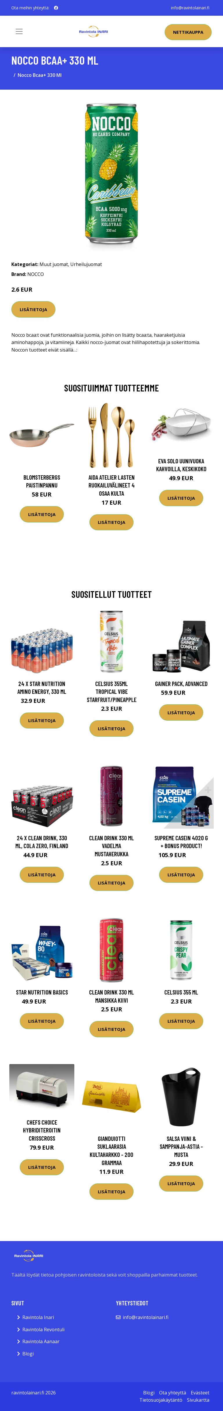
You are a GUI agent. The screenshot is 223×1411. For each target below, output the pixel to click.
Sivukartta (198, 1400)
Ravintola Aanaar (41, 1341)
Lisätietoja (33, 309)
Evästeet (200, 1392)
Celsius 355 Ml (181, 992)
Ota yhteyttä (172, 1392)
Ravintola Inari (38, 1317)
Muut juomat (53, 264)
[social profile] (56, 7)
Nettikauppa (188, 32)
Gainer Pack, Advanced (181, 683)
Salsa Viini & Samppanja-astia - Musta (181, 1146)
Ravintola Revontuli (43, 1329)
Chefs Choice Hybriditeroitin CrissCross (42, 1130)
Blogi (28, 1353)
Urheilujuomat (86, 264)
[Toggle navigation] (19, 31)
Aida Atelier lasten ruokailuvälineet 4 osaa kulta (112, 485)
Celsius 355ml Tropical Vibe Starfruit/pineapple (111, 691)
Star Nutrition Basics (42, 992)
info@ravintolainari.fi (190, 7)
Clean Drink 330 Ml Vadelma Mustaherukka (111, 845)
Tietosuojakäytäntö (160, 1400)
